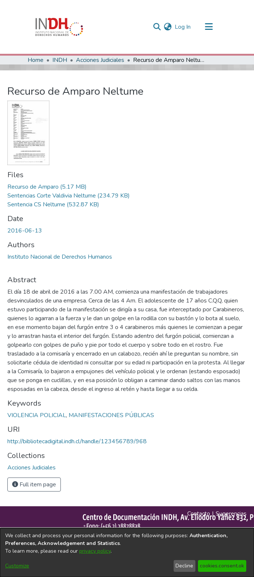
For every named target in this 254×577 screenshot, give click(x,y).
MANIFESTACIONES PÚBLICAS (111, 415)
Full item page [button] (34, 484)
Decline (184, 565)
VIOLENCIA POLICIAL (36, 415)
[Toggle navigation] (209, 27)
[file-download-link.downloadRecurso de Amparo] (47, 187)
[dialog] (127, 552)
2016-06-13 (24, 231)
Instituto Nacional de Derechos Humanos (59, 257)
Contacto (198, 514)
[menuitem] (168, 26)
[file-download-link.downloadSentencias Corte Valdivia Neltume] (68, 196)
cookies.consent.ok (222, 565)
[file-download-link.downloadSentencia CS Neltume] (53, 204)
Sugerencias (231, 514)
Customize (17, 565)
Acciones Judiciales (100, 60)
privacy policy (95, 551)
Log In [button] (183, 27)
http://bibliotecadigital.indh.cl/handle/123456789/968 (77, 441)
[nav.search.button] (157, 26)
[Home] (59, 27)
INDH (59, 60)
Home (36, 60)
